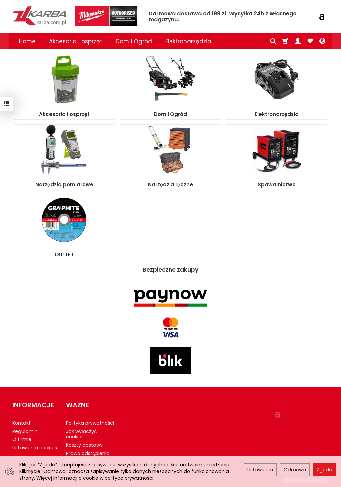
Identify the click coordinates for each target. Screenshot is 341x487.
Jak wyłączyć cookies (81, 434)
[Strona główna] (75, 16)
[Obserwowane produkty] (310, 41)
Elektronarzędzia (188, 41)
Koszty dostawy (84, 445)
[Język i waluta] (322, 41)
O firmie (21, 439)
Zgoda (324, 469)
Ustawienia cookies (34, 447)
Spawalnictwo (277, 184)
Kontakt (21, 423)
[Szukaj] (273, 41)
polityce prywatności (129, 478)
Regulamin (25, 431)
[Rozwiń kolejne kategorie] (228, 41)
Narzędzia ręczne (170, 184)
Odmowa (295, 469)
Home (27, 41)
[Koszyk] (285, 41)
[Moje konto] (297, 41)
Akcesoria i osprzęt (75, 41)
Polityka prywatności (90, 423)
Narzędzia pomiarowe (64, 184)
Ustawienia (260, 469)
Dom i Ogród (134, 41)
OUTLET (64, 254)
